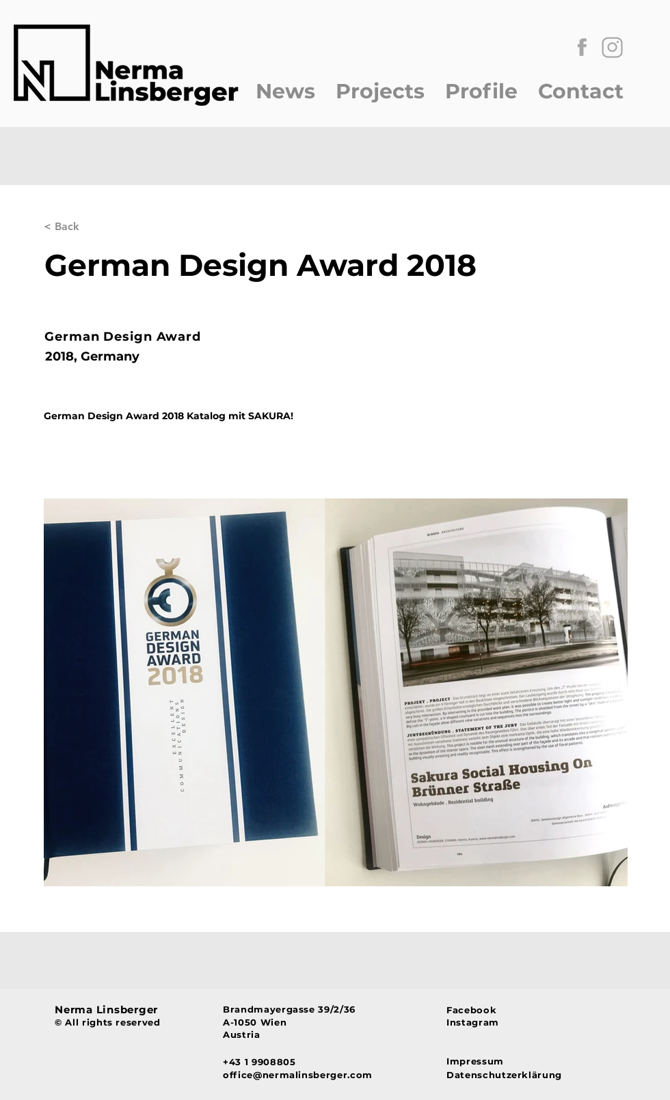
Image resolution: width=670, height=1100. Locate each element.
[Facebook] (482, 1010)
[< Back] (89, 227)
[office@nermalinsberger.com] (330, 1074)
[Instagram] (482, 1022)
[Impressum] (509, 1060)
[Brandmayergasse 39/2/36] (330, 1009)
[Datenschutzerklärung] (509, 1074)
